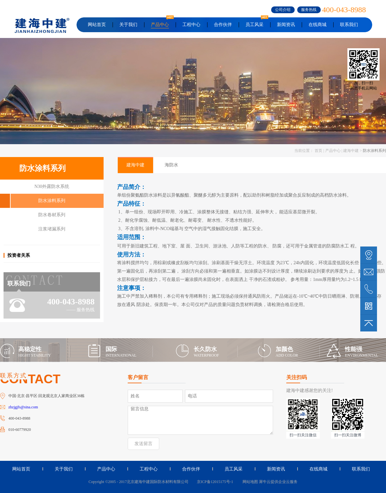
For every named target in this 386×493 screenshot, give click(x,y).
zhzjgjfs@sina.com (23, 407)
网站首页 (97, 24)
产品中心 (333, 150)
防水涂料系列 (374, 150)
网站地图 (249, 481)
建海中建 (351, 150)
